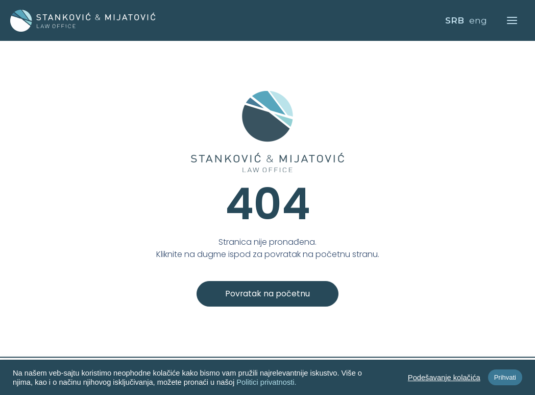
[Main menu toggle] (512, 20)
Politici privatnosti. (266, 382)
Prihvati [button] (505, 377)
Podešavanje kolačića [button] (444, 378)
